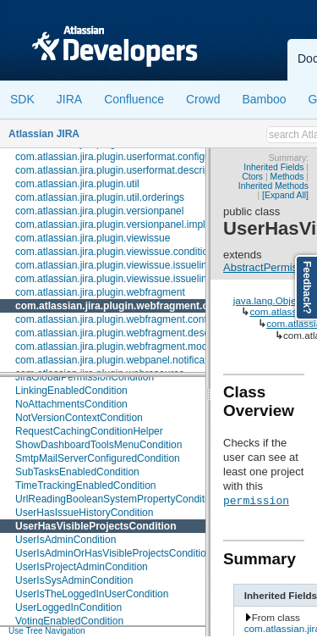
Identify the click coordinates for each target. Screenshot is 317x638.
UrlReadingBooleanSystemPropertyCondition (116, 499)
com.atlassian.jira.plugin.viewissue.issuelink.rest (123, 279)
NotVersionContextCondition (79, 418)
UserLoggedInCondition (68, 607)
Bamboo (264, 99)
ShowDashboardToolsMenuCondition (98, 445)
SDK (22, 99)
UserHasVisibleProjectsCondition (96, 526)
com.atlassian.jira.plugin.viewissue (92, 238)
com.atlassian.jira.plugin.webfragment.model (115, 346)
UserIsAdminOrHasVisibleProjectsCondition (113, 553)
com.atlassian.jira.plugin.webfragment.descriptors (126, 333)
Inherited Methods (273, 186)
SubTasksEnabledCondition (77, 472)
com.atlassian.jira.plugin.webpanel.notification (118, 360)
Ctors (252, 176)
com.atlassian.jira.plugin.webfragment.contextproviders (138, 319)
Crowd (203, 99)
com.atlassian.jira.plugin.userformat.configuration (125, 157)
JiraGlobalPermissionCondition (84, 377)
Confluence (134, 99)
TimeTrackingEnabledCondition (85, 485)
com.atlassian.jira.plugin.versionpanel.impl (110, 224)
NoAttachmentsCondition (71, 404)
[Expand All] (285, 195)
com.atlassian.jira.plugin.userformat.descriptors (121, 170)
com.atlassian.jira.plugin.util (77, 184)
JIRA (69, 99)
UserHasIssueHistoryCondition (84, 513)
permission (256, 500)
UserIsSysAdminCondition (74, 580)
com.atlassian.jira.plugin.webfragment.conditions (134, 306)
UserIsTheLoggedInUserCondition (91, 594)
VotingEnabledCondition (69, 621)
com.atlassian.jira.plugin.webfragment (100, 292)
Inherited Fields (273, 167)
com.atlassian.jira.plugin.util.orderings (99, 197)
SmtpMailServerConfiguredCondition (97, 458)
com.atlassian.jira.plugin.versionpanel (99, 211)
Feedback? (307, 287)
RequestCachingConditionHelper (89, 431)
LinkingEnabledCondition (71, 391)
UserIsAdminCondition (65, 540)
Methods (287, 176)
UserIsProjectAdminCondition (81, 567)
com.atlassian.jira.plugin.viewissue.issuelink (113, 265)
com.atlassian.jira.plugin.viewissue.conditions (117, 252)
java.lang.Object (268, 300)
